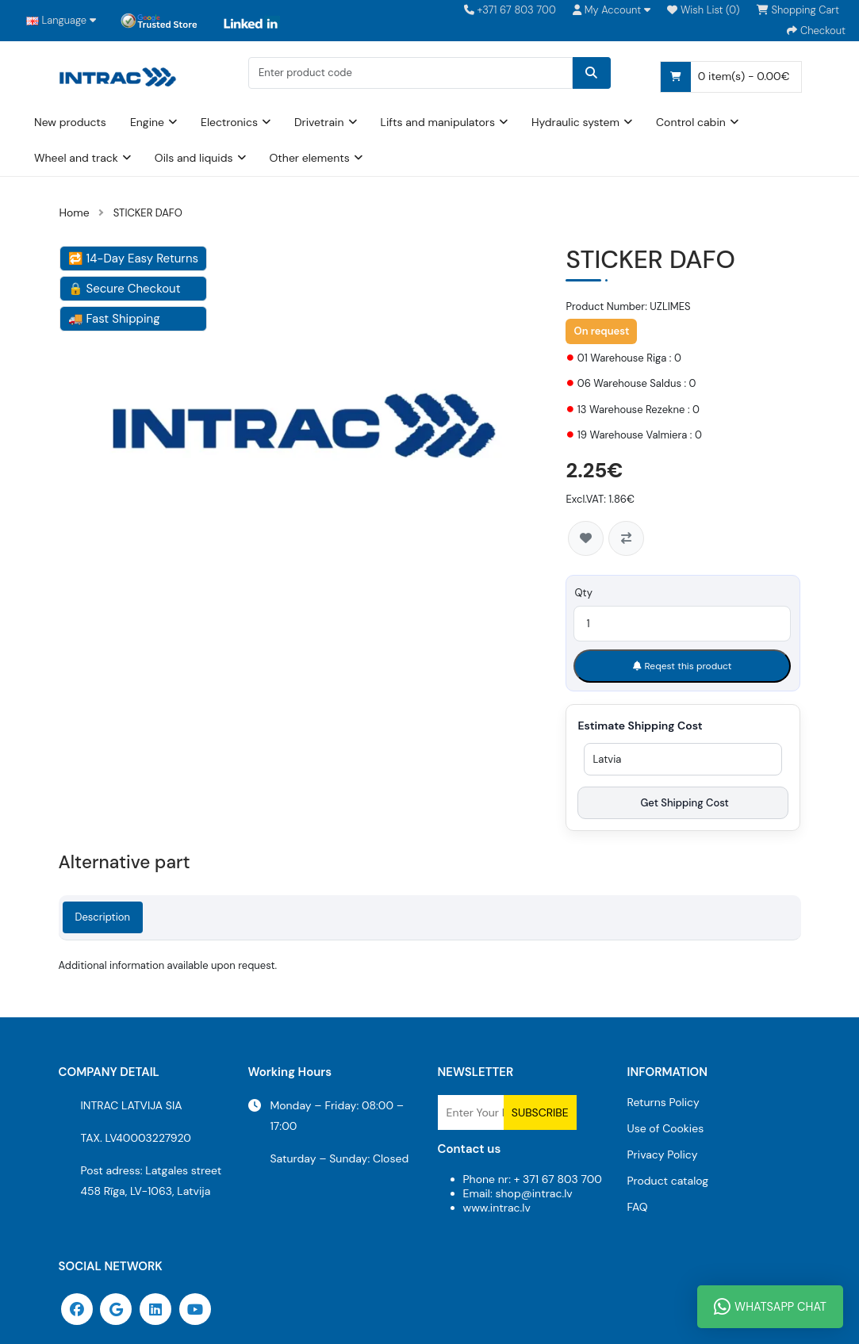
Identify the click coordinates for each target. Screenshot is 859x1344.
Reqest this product (682, 665)
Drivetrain (319, 120)
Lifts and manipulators (438, 120)
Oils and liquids (194, 157)
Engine (147, 120)
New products (70, 120)
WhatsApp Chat (770, 1306)
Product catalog (668, 1180)
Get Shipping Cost (683, 802)
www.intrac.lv (497, 1207)
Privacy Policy (662, 1154)
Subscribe (540, 1112)
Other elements (310, 157)
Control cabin (691, 120)
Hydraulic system (575, 120)
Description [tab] (103, 916)
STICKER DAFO (147, 212)
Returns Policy (663, 1101)
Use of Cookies (665, 1127)
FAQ (637, 1206)
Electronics (229, 120)
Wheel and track (76, 157)
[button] (611, 10)
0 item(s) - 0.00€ (725, 75)
